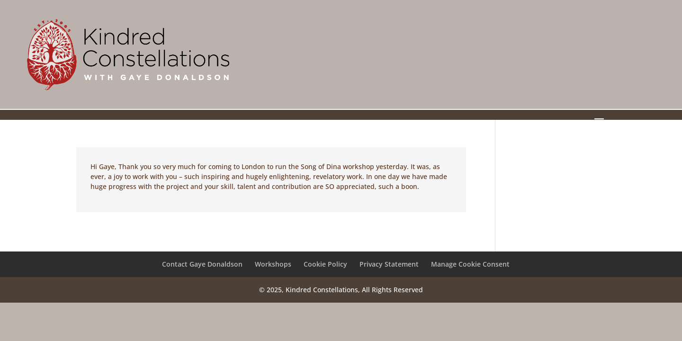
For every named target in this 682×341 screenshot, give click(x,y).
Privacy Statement (389, 264)
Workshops (273, 264)
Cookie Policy (325, 264)
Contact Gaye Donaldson (202, 264)
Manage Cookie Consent (470, 264)
